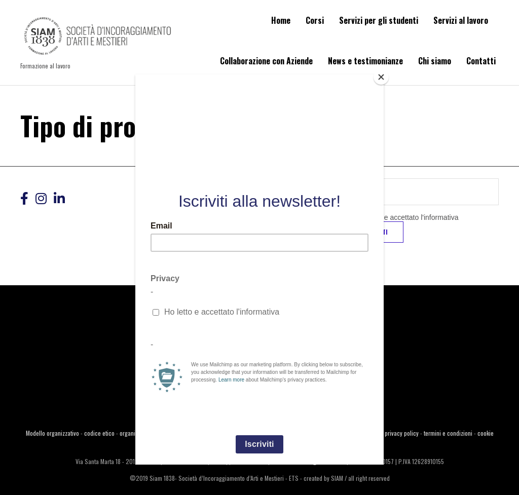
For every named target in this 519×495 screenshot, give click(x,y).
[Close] (381, 77)
